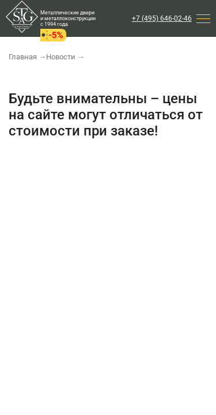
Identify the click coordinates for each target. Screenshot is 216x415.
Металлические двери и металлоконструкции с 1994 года (68, 18)
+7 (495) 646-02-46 (162, 18)
